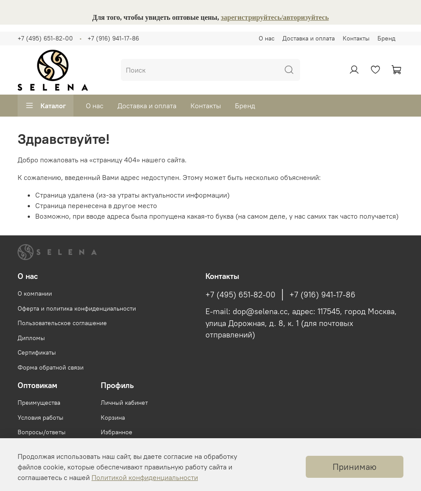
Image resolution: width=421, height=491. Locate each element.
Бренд (386, 38)
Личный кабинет (124, 403)
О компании (35, 293)
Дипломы (31, 338)
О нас (267, 38)
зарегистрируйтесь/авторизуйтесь (275, 17)
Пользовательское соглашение (62, 323)
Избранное (116, 432)
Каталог (45, 105)
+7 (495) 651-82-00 (45, 38)
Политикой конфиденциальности (145, 477)
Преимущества (39, 403)
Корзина (113, 417)
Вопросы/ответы (42, 432)
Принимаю (355, 466)
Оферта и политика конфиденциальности (77, 308)
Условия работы (40, 417)
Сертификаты (37, 352)
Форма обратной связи (51, 367)
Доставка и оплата (308, 38)
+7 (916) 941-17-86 (113, 38)
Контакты (356, 38)
